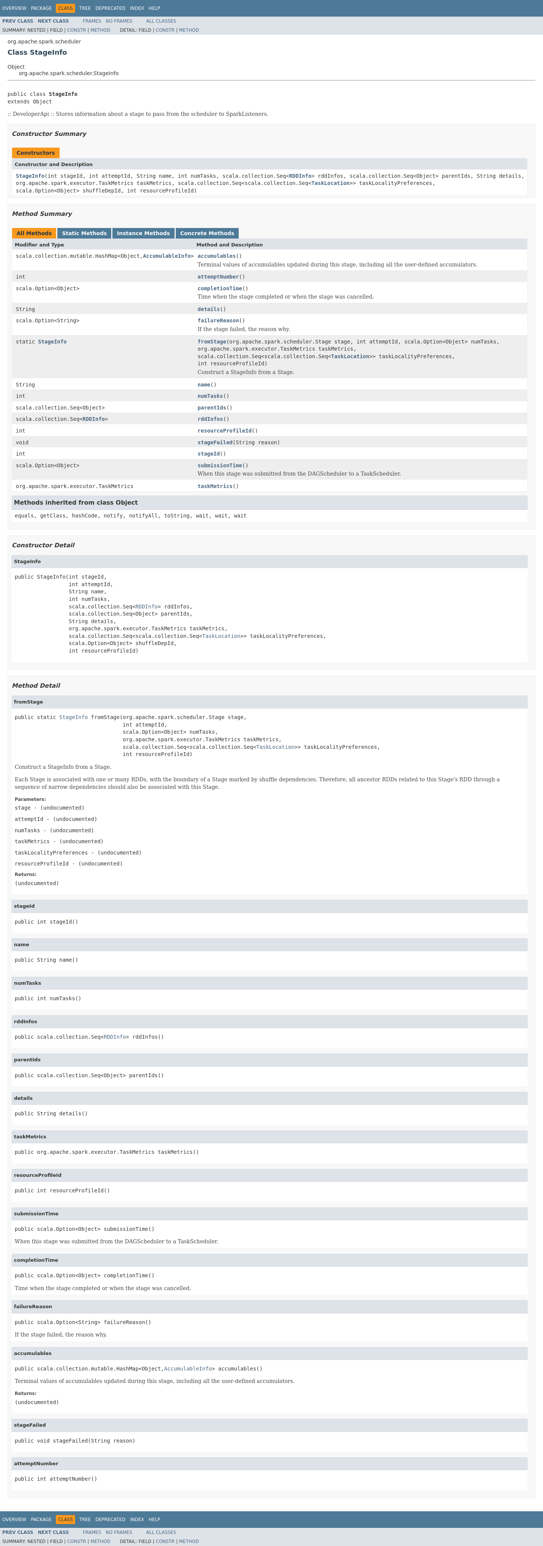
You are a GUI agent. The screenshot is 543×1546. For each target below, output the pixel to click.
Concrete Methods (207, 233)
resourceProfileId (225, 431)
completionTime (220, 288)
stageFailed (215, 442)
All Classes (161, 21)
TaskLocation (330, 183)
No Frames (119, 21)
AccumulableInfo (166, 256)
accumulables (217, 256)
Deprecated (110, 8)
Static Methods (84, 233)
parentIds (212, 408)
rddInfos (210, 419)
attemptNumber (218, 277)
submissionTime (220, 465)
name (204, 385)
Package (41, 8)
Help (154, 8)
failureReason (218, 320)
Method (100, 30)
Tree (85, 8)
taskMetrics (215, 486)
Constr (76, 30)
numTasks (210, 396)
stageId (209, 454)
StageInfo (30, 176)
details (209, 309)
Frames (92, 21)
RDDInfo (300, 176)
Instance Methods (143, 233)
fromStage (212, 342)
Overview (14, 8)
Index (137, 8)
